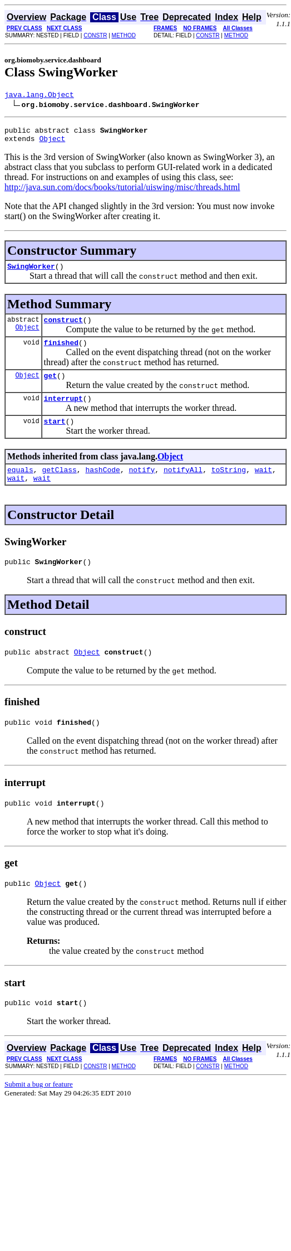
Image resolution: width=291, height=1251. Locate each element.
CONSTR (95, 35)
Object (52, 143)
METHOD (124, 35)
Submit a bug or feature (38, 1112)
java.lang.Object (39, 96)
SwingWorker (31, 273)
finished (61, 352)
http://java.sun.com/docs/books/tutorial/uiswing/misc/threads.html (122, 192)
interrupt (63, 411)
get (50, 387)
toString (228, 486)
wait (263, 486)
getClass (59, 486)
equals (20, 486)
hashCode (102, 486)
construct (63, 328)
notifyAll (183, 486)
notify (142, 486)
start (55, 436)
